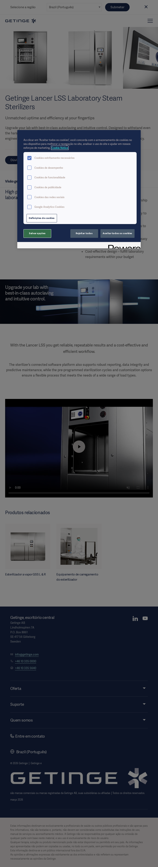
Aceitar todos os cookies (117, 233)
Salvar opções (37, 233)
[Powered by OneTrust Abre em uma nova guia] (123, 245)
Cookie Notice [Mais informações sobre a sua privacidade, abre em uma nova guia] (59, 148)
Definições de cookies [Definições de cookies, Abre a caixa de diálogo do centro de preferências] (42, 218)
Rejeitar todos (84, 233)
